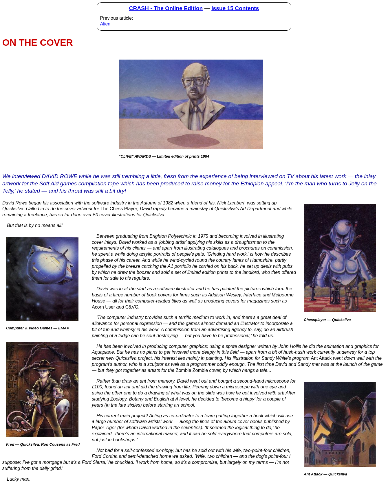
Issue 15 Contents (235, 8)
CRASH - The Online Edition (166, 8)
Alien (105, 23)
